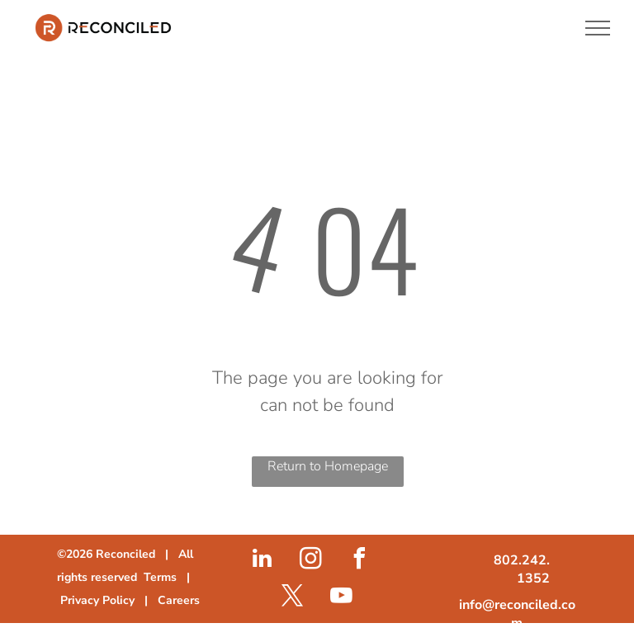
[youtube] (340, 597)
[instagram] (310, 560)
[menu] (597, 28)
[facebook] (359, 560)
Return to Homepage (327, 466)
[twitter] (292, 597)
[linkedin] (261, 560)
